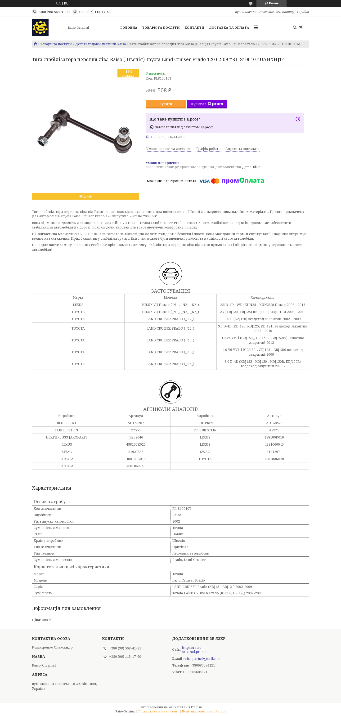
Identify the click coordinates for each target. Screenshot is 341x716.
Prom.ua (196, 707)
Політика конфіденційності (204, 711)
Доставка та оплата (229, 27)
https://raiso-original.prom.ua (196, 649)
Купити (165, 104)
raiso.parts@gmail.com (201, 659)
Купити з (207, 104)
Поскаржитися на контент (158, 711)
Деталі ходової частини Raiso (100, 44)
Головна (128, 27)
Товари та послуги (161, 27)
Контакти (194, 27)
